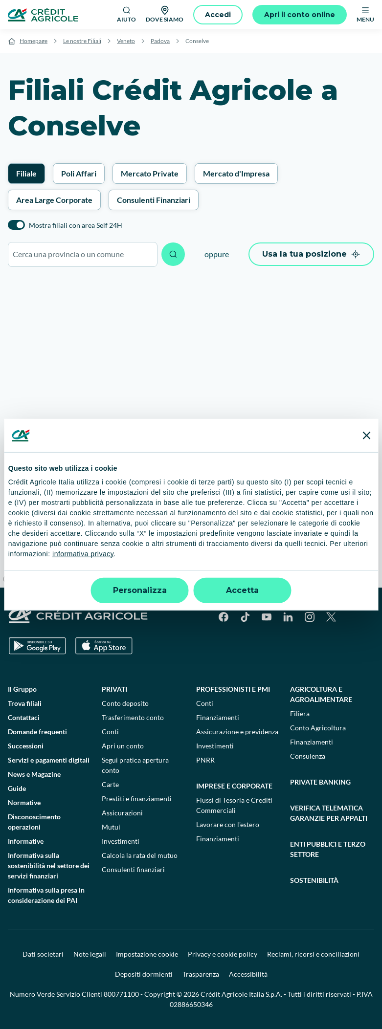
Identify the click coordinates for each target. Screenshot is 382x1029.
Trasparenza (200, 974)
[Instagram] (309, 617)
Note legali (89, 954)
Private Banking (320, 782)
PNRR (205, 760)
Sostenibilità (314, 880)
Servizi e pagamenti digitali (49, 760)
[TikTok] (245, 617)
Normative (24, 802)
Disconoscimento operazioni (34, 821)
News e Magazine (34, 774)
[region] (191, 432)
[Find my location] (370, 576)
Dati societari (43, 954)
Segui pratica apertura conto (135, 765)
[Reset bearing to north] (370, 537)
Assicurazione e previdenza (237, 731)
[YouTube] (266, 617)
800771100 (121, 994)
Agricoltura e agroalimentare (321, 694)
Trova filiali (25, 703)
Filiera (300, 713)
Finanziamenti (217, 717)
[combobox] (82, 254)
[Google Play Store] (37, 646)
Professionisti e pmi (233, 689)
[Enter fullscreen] (370, 556)
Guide (17, 788)
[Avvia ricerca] (173, 254)
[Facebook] (223, 617)
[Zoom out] (370, 523)
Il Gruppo (22, 689)
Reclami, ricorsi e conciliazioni (313, 954)
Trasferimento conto (133, 717)
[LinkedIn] (288, 617)
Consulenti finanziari (133, 869)
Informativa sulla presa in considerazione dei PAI (46, 895)
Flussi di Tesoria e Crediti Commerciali (234, 805)
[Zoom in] (370, 509)
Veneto (126, 40)
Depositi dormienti (144, 974)
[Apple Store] (104, 646)
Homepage (33, 40)
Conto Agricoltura (318, 727)
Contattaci (24, 717)
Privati (114, 689)
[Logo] (43, 15)
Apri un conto (123, 746)
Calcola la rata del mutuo (140, 855)
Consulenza (307, 756)
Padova (160, 40)
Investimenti (120, 841)
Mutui (111, 827)
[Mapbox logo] (24, 579)
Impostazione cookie (147, 954)
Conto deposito (125, 703)
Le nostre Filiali (82, 40)
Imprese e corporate (234, 786)
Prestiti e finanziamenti (137, 798)
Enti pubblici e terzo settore (327, 849)
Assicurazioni (122, 813)
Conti (110, 731)
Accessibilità (248, 974)
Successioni (26, 746)
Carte (110, 784)
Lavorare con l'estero (227, 824)
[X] (331, 617)
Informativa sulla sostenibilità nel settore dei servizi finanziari (49, 865)
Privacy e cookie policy (222, 954)
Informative (26, 841)
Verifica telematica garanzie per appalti (328, 813)
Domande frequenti (37, 731)
